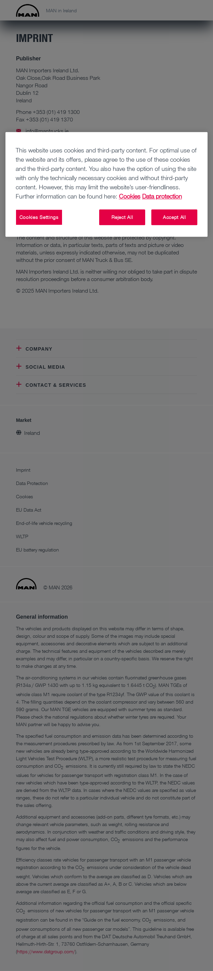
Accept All (174, 217)
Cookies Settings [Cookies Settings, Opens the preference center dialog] (39, 217)
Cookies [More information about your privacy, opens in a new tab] (129, 196)
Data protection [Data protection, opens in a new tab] (162, 196)
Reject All (122, 217)
